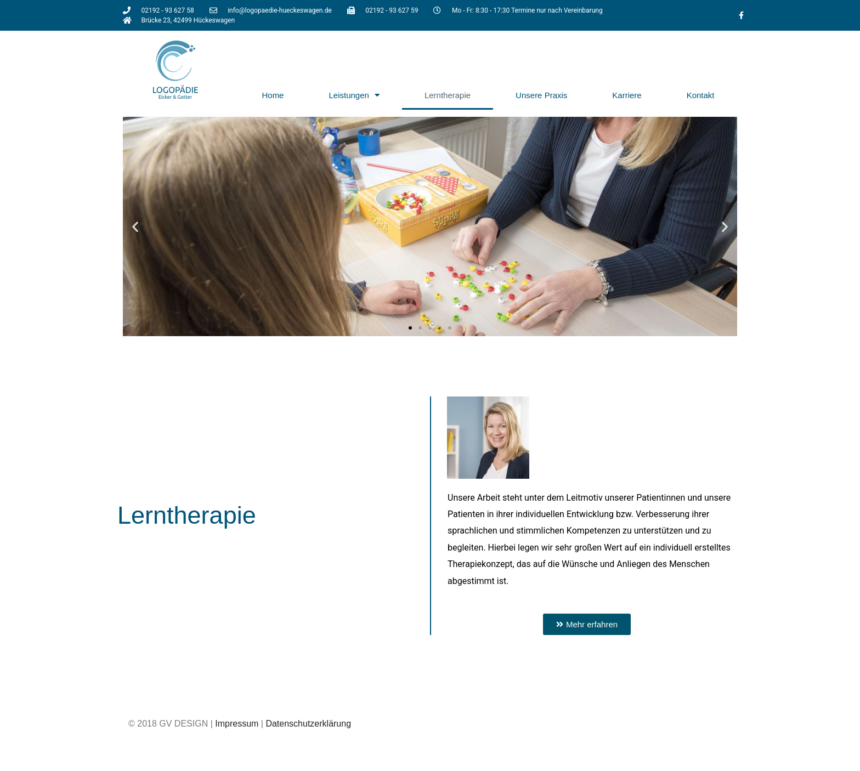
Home (273, 95)
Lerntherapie (448, 95)
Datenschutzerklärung (308, 723)
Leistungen (354, 95)
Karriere (626, 95)
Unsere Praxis (541, 95)
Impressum (236, 723)
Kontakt (701, 95)
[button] (135, 226)
